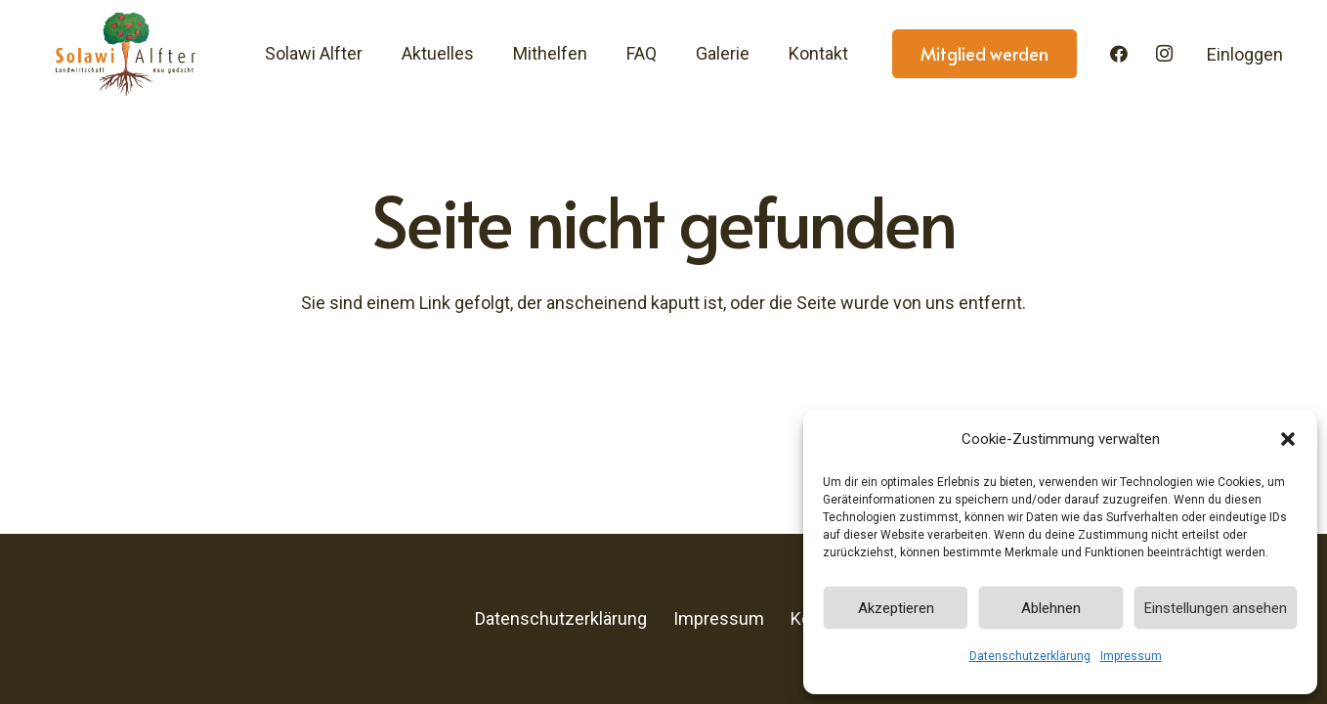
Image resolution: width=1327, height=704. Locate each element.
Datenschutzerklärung (1030, 656)
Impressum (1131, 656)
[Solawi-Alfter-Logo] (124, 54)
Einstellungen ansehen (1215, 608)
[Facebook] (1118, 53)
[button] (1288, 439)
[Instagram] (1164, 53)
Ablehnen (1051, 608)
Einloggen (1245, 54)
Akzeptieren (896, 608)
